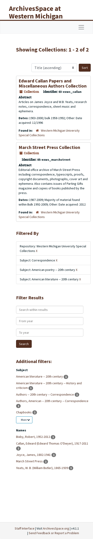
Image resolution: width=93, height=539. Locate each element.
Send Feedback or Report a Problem (54, 533)
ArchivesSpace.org (56, 528)
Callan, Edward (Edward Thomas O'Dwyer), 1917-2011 (52, 443)
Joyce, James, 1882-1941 (33, 455)
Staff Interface (24, 528)
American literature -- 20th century (40, 376)
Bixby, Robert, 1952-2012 (33, 437)
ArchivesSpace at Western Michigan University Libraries (39, 16)
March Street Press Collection (49, 147)
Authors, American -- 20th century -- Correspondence (52, 401)
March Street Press (29, 461)
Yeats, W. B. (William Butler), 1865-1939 (42, 468)
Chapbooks (24, 412)
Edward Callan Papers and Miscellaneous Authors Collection (53, 83)
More (25, 419)
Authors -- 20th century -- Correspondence (45, 394)
